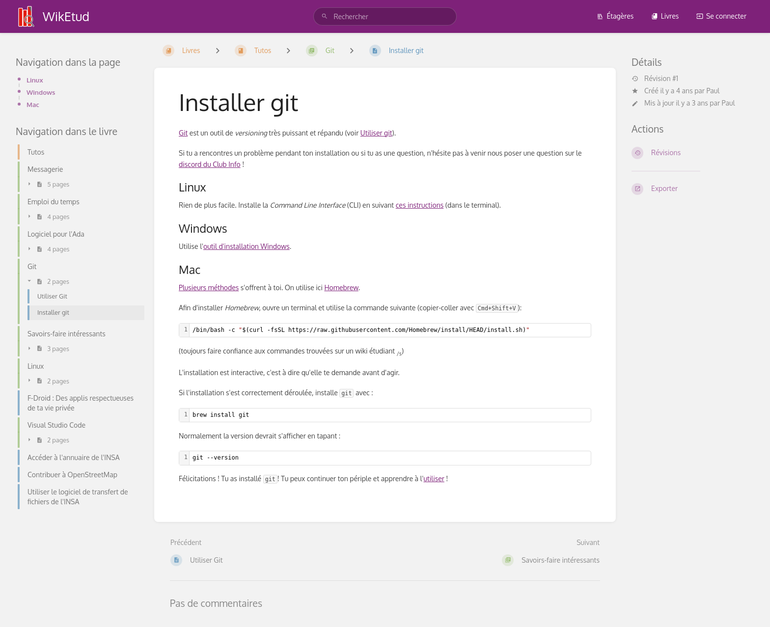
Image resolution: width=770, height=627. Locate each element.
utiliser (433, 478)
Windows (41, 92)
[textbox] (390, 330)
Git (183, 133)
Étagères (615, 16)
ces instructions (420, 205)
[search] (384, 16)
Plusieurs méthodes (209, 287)
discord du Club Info (210, 164)
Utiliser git (376, 133)
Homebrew (341, 287)
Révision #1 (655, 78)
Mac (33, 104)
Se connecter (721, 16)
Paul (712, 90)
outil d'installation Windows (246, 246)
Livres (665, 16)
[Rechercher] (324, 16)
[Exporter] (693, 189)
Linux (35, 80)
